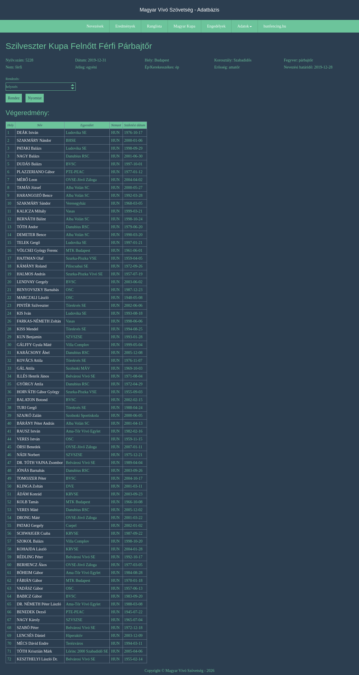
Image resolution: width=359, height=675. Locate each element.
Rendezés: (41, 84)
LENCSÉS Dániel (31, 635)
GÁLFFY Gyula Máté (34, 345)
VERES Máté (27, 510)
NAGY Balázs (28, 156)
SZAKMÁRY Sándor (33, 203)
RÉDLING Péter (30, 557)
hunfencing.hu (275, 26)
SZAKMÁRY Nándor (34, 140)
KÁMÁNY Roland (32, 266)
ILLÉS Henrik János (33, 376)
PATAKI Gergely (30, 525)
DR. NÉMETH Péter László (39, 604)
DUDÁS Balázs (29, 164)
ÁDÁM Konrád (29, 494)
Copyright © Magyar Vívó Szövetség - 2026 (179, 671)
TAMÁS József (29, 188)
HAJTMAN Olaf (30, 258)
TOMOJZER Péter (31, 478)
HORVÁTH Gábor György (38, 392)
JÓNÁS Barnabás (31, 470)
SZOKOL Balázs (30, 541)
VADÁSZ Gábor (30, 588)
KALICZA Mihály (31, 211)
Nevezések (95, 26)
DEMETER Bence (31, 235)
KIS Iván (24, 313)
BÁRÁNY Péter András (35, 423)
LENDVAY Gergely (32, 282)
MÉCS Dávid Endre (33, 643)
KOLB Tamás (28, 502)
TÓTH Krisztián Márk (34, 651)
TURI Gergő (27, 408)
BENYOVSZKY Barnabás (38, 290)
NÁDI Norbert (28, 455)
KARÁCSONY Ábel (33, 353)
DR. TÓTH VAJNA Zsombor (40, 463)
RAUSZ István (28, 431)
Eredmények (125, 26)
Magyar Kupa (184, 26)
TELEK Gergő (28, 243)
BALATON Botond (32, 400)
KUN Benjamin (29, 337)
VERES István (28, 439)
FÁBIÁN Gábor (29, 580)
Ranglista (154, 26)
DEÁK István (27, 133)
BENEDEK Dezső (31, 612)
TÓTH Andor (27, 227)
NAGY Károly (28, 620)
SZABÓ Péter (28, 628)
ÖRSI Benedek (28, 447)
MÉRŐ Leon (27, 180)
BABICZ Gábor (29, 596)
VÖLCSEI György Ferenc (37, 250)
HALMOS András (31, 274)
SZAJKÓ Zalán (29, 415)
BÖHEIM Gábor (30, 573)
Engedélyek (216, 26)
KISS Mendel (27, 329)
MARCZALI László (33, 298)
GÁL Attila (25, 368)
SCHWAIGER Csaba (33, 533)
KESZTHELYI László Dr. (37, 659)
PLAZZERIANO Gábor (36, 172)
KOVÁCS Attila (30, 360)
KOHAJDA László (32, 549)
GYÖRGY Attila (30, 384)
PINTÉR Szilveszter (33, 305)
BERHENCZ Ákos (32, 565)
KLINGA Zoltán (30, 486)
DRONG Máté (28, 518)
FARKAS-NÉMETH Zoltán (39, 321)
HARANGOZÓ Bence (34, 195)
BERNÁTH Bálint (31, 219)
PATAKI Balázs (29, 148)
